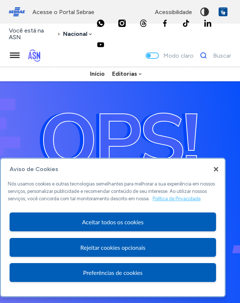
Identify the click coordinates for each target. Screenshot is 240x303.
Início (97, 73)
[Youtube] (100, 44)
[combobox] (78, 34)
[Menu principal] (15, 55)
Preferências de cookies (112, 272)
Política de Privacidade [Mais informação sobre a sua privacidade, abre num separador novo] (177, 198)
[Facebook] (164, 23)
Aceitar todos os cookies (113, 221)
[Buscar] (213, 55)
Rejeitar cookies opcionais (113, 247)
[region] (113, 227)
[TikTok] (186, 23)
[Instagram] (122, 23)
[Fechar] (216, 169)
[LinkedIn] (207, 23)
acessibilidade (173, 12)
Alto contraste (204, 12)
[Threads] (143, 23)
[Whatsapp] (100, 23)
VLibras (223, 12)
